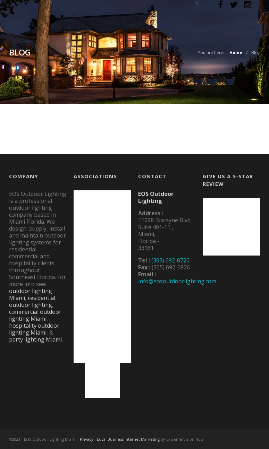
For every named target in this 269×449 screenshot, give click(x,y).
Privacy (86, 439)
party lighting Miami (35, 339)
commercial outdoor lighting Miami (35, 315)
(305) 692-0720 (170, 260)
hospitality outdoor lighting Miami (34, 329)
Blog (255, 52)
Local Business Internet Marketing (128, 439)
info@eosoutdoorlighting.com (177, 281)
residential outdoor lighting (32, 301)
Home (235, 52)
